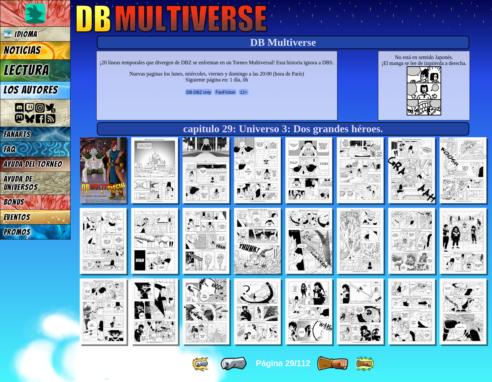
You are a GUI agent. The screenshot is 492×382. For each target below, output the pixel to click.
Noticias (22, 50)
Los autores (31, 90)
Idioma (21, 34)
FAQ (9, 149)
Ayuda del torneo (33, 164)
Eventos (17, 217)
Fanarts (17, 134)
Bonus (14, 202)
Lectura (26, 70)
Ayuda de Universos (21, 183)
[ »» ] (364, 364)
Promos (17, 232)
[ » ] (332, 363)
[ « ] (233, 363)
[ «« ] (202, 364)
